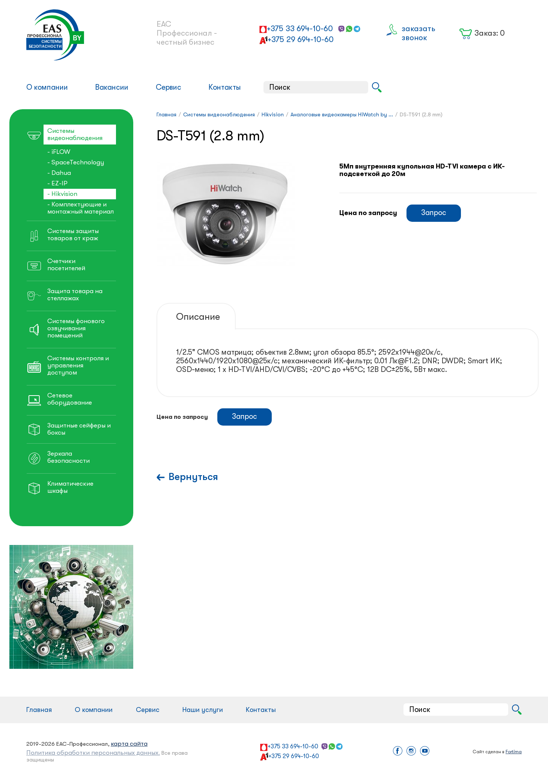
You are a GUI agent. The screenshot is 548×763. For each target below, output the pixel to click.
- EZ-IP (57, 183)
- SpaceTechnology (75, 162)
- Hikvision (62, 193)
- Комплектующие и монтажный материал (80, 208)
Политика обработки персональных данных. (93, 752)
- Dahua (59, 172)
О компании (47, 87)
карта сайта (129, 743)
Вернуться (193, 477)
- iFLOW (58, 151)
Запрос (433, 212)
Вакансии (111, 87)
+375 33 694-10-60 (300, 28)
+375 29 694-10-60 (301, 39)
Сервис (168, 87)
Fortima (514, 751)
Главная (39, 709)
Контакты (224, 87)
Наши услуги (202, 709)
